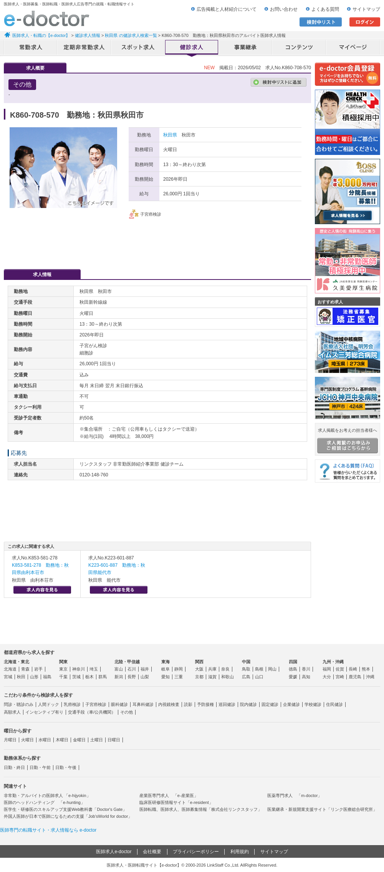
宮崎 (340, 676)
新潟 (118, 676)
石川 (131, 669)
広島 (246, 676)
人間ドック (48, 704)
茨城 (76, 676)
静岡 (178, 669)
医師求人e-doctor (113, 851)
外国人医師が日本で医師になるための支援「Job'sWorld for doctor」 (68, 816)
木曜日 (62, 739)
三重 (178, 676)
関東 (63, 661)
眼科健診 (119, 704)
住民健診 (334, 704)
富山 (118, 669)
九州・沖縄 (333, 661)
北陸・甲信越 (127, 661)
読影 (188, 704)
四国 (293, 661)
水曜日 (44, 739)
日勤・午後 (65, 767)
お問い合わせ (284, 9)
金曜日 (79, 739)
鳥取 (246, 669)
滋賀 (212, 676)
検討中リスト (321, 22)
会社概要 (152, 851)
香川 (306, 669)
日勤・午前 (40, 767)
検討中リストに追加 (278, 82)
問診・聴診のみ (18, 704)
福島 (47, 676)
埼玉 (93, 669)
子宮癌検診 (95, 704)
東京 (63, 669)
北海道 (10, 669)
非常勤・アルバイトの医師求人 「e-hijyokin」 (47, 795)
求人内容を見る (42, 590)
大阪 (199, 669)
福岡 (327, 669)
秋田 (21, 676)
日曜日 (114, 739)
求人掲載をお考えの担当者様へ (347, 440)
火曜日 (27, 739)
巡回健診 (226, 704)
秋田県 (170, 135)
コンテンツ (299, 48)
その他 (126, 712)
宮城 (8, 676)
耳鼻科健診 (143, 704)
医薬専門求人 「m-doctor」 (294, 795)
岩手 (38, 669)
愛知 (165, 676)
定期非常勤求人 (84, 48)
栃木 (89, 676)
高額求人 (12, 712)
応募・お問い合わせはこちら (157, 240)
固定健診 (270, 704)
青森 (25, 669)
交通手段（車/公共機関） (92, 712)
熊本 (366, 669)
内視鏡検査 (168, 704)
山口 (259, 676)
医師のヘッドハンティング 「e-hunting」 (44, 802)
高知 (306, 676)
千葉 (63, 676)
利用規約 (239, 851)
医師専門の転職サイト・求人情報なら (48, 830)
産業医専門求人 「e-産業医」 (168, 795)
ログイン (364, 22)
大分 (327, 676)
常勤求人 (31, 48)
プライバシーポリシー (196, 851)
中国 (246, 661)
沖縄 (370, 676)
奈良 (225, 669)
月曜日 (10, 739)
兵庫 (212, 669)
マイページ (353, 48)
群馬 (102, 676)
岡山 (272, 669)
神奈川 (78, 669)
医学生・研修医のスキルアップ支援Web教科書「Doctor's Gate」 (65, 809)
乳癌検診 (72, 704)
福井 (145, 669)
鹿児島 (355, 676)
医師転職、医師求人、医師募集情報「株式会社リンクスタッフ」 (200, 809)
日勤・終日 (14, 767)
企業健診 (291, 704)
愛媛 (293, 676)
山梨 (145, 676)
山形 (34, 676)
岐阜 (165, 669)
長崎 (353, 669)
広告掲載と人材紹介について (227, 9)
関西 (199, 661)
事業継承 (246, 48)
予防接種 (205, 704)
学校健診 (313, 704)
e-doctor (46, 18)
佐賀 (340, 669)
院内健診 (248, 704)
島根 (259, 669)
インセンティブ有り (44, 712)
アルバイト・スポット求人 (138, 48)
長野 (131, 676)
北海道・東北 (16, 661)
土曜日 (96, 739)
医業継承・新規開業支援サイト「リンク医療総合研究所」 (322, 809)
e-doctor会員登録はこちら (347, 74)
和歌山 (227, 676)
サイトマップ (366, 9)
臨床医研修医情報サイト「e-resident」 (176, 802)
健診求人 (192, 48)
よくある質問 (325, 9)
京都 (199, 676)
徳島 (293, 669)
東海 (165, 661)
